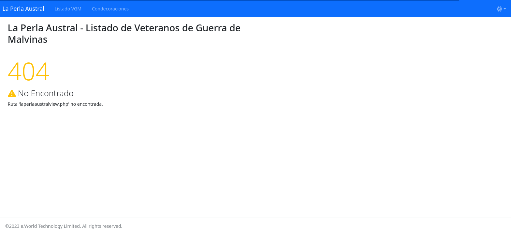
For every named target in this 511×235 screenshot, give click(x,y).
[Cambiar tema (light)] (501, 9)
